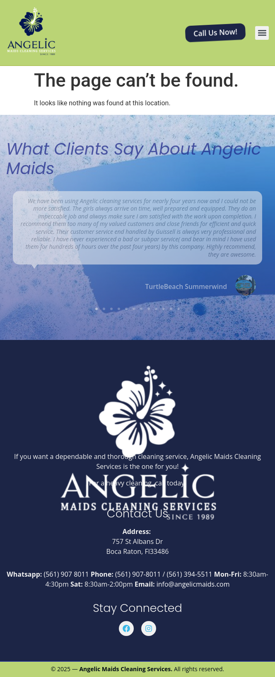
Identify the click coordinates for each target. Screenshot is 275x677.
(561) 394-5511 (189, 574)
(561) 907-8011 (138, 574)
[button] (262, 33)
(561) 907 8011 (66, 574)
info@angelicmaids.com (193, 584)
